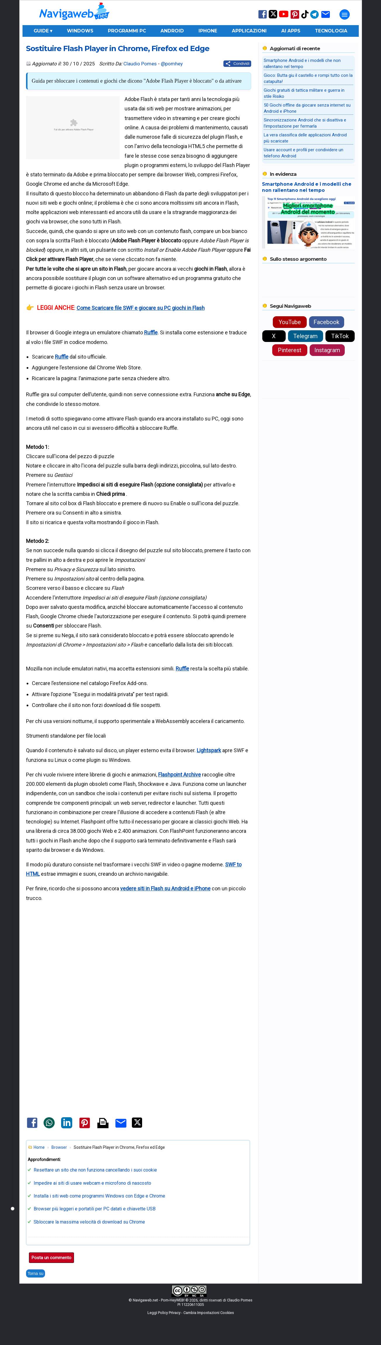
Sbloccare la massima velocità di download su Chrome (89, 1222)
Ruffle (151, 332)
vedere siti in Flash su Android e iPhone (165, 888)
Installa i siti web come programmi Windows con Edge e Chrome (99, 1196)
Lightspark (209, 750)
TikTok (340, 336)
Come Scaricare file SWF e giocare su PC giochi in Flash (141, 308)
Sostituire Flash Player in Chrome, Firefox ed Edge (117, 48)
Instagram (327, 350)
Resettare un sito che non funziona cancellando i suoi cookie (95, 1170)
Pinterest (289, 350)
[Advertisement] (138, 976)
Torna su (36, 1273)
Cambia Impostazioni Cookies (208, 1313)
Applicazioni (249, 31)
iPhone (208, 31)
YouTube (290, 322)
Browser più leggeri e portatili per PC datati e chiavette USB (95, 1209)
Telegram (305, 336)
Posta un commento (51, 1257)
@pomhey (172, 64)
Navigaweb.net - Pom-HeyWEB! (159, 1300)
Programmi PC (127, 31)
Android (172, 31)
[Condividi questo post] (237, 63)
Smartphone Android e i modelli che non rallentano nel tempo (306, 187)
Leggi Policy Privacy (163, 1313)
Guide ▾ (43, 31)
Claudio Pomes (140, 64)
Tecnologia (331, 31)
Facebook (326, 322)
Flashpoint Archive (179, 774)
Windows (80, 31)
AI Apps (290, 31)
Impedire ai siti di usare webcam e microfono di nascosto (92, 1183)
